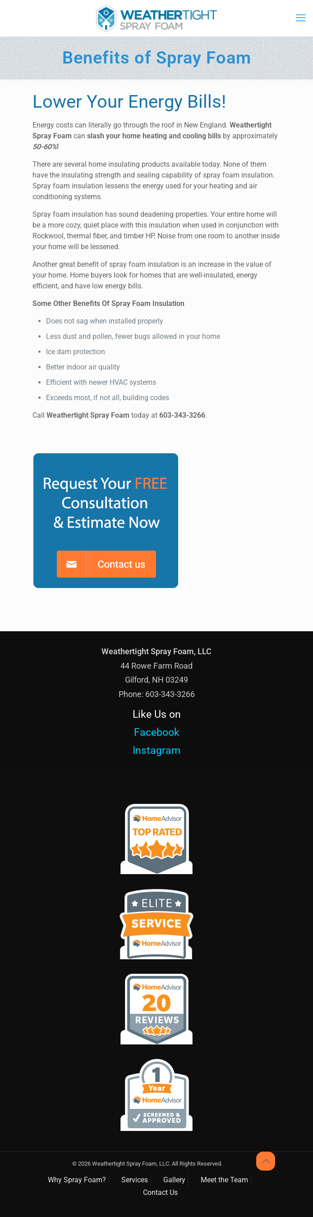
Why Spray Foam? (77, 1180)
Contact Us (160, 1192)
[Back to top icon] (265, 1161)
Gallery (174, 1180)
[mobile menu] (300, 18)
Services (134, 1180)
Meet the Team (224, 1180)
